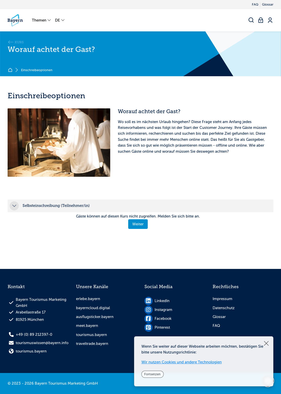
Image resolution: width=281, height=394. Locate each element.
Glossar (219, 316)
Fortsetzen (152, 374)
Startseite (11, 70)
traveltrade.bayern (92, 343)
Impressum (222, 299)
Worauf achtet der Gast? (51, 49)
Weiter (138, 224)
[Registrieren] (270, 20)
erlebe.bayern (88, 299)
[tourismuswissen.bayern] (15, 20)
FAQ (216, 325)
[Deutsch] (60, 20)
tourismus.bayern (91, 334)
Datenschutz (224, 308)
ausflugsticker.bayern (95, 316)
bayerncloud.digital (93, 308)
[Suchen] (251, 20)
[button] (14, 205)
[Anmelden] (260, 20)
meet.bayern (87, 325)
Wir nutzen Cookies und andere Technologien (181, 362)
